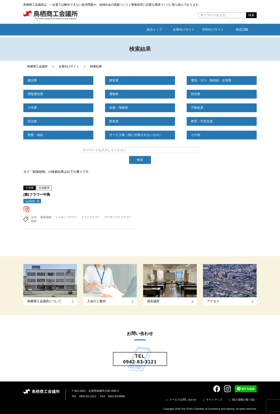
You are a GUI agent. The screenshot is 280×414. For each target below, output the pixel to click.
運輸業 (114, 94)
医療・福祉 (35, 135)
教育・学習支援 (202, 121)
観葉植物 (45, 216)
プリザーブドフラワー (117, 216)
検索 (140, 159)
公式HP (30, 201)
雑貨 (34, 220)
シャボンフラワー (66, 216)
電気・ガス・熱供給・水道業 (211, 80)
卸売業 (195, 94)
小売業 (32, 107)
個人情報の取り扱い (244, 399)
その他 (195, 135)
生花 (34, 216)
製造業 (114, 80)
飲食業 (114, 121)
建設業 (32, 80)
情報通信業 (35, 94)
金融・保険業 (118, 107)
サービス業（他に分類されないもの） (135, 135)
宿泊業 (32, 121)
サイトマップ (214, 399)
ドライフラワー (90, 216)
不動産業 (197, 107)
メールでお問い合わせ (182, 399)
